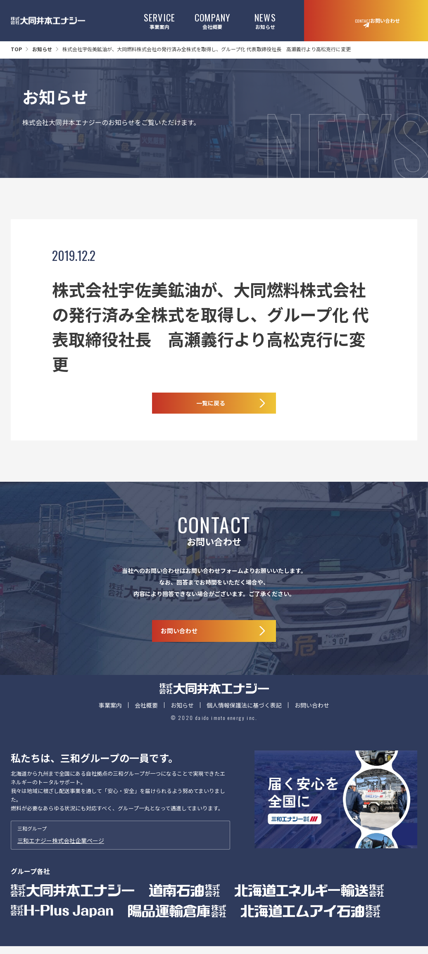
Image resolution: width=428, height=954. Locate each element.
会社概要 (213, 20)
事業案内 (159, 20)
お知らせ (265, 20)
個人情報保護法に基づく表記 (244, 720)
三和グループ (120, 850)
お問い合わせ (312, 720)
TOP (16, 48)
